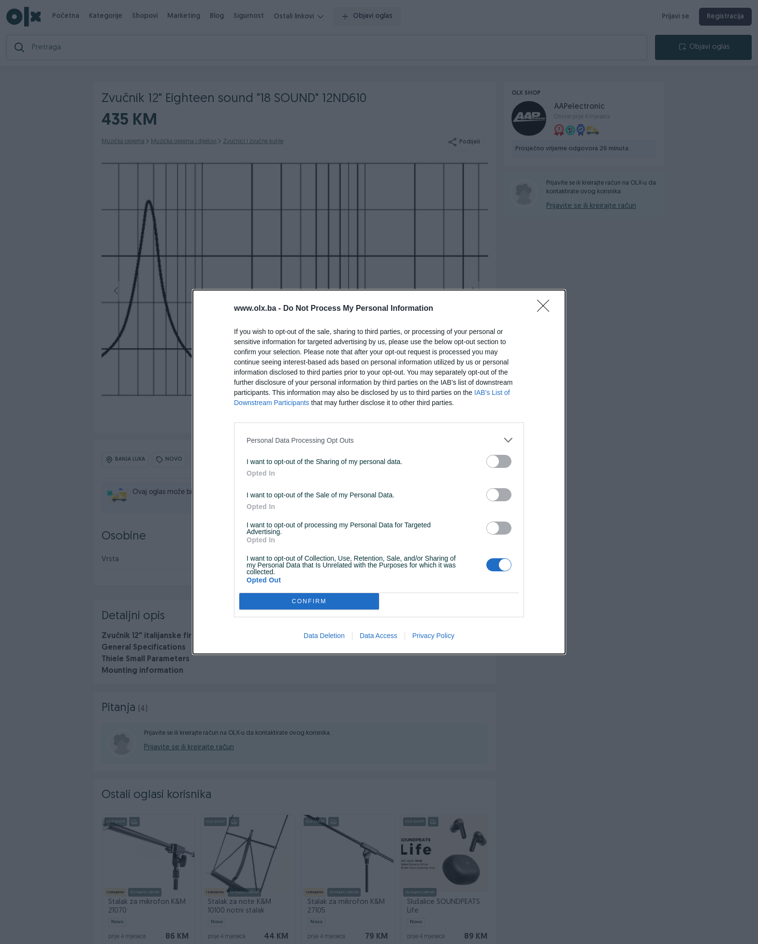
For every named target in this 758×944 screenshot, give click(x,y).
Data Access (378, 635)
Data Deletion (324, 635)
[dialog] (379, 472)
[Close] (546, 309)
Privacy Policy (433, 635)
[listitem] (379, 440)
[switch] (498, 461)
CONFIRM (309, 601)
